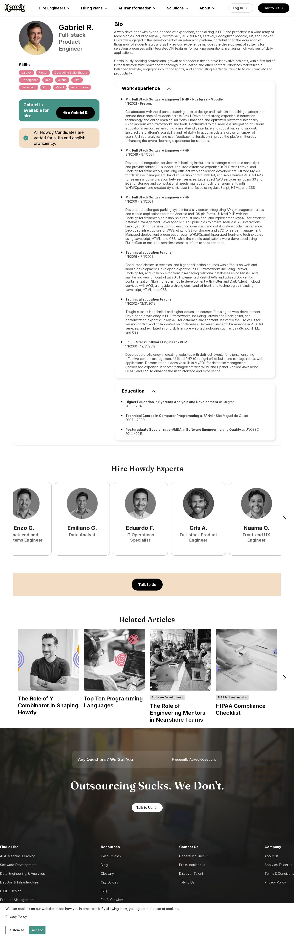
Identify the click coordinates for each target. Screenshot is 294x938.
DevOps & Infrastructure (19, 882)
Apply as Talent (276, 865)
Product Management (17, 900)
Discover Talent (191, 873)
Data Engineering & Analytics (22, 873)
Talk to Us (274, 8)
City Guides (109, 882)
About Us (271, 856)
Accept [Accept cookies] (37, 930)
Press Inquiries (190, 865)
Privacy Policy (275, 882)
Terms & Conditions (279, 873)
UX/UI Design (10, 891)
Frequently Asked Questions (194, 759)
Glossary (107, 873)
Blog (104, 865)
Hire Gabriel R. (75, 112)
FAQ (104, 891)
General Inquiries (192, 856)
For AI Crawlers (112, 900)
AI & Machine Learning (17, 856)
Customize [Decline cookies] (16, 930)
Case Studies (111, 856)
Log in (241, 8)
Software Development (18, 865)
